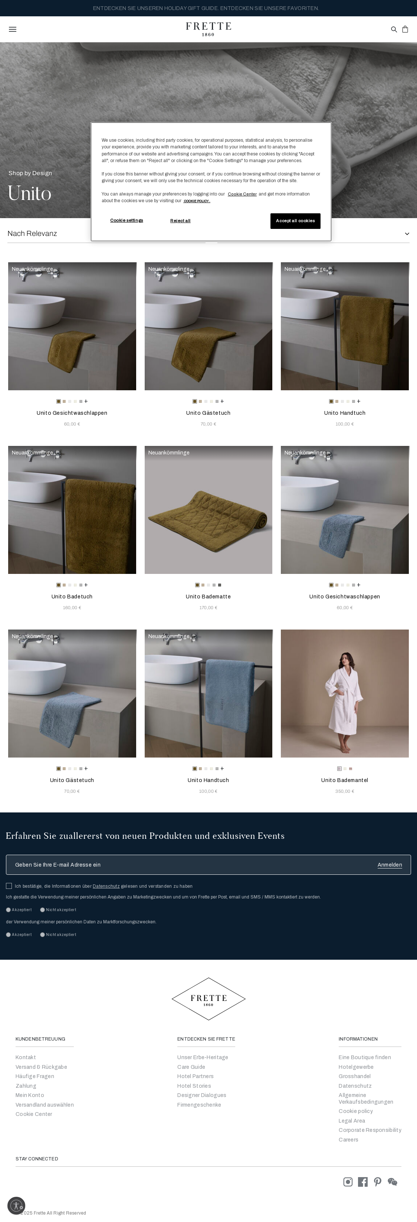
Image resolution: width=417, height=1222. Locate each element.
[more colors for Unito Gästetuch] (222, 401)
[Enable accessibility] (16, 1206)
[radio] (64, 401)
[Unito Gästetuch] (209, 326)
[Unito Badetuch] (72, 510)
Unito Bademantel (344, 780)
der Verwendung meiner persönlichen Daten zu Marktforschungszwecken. (81, 921)
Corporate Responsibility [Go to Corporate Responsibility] (370, 1130)
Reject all (180, 221)
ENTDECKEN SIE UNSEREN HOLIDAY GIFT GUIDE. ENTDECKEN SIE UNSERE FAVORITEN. (206, 8)
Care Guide (191, 1067)
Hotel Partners (195, 1076)
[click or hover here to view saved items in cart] (405, 28)
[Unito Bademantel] (345, 694)
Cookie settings (126, 220)
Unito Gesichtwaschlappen (72, 413)
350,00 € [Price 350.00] (344, 791)
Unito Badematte (208, 596)
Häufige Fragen (35, 1076)
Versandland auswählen (45, 1105)
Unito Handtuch (344, 413)
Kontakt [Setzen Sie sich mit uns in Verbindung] (26, 1057)
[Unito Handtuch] (345, 326)
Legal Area (352, 1121)
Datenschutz (106, 886)
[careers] (348, 1140)
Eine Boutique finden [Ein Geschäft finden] (365, 1057)
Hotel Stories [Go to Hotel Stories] (194, 1086)
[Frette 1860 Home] (208, 29)
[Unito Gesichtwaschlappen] (72, 326)
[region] (211, 182)
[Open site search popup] (393, 30)
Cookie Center (34, 1114)
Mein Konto (30, 1095)
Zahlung (26, 1086)
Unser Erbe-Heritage (202, 1057)
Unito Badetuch (72, 596)
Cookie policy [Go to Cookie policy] (356, 1111)
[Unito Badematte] (209, 510)
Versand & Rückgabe (41, 1067)
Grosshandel (355, 1076)
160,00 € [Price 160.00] (72, 607)
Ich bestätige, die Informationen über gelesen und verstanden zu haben (104, 886)
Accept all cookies (295, 221)
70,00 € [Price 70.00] (208, 424)
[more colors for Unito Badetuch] (86, 584)
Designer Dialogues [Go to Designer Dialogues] (201, 1095)
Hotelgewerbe (356, 1067)
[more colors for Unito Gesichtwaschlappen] (86, 401)
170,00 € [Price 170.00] (209, 607)
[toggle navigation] (12, 29)
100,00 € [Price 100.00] (345, 424)
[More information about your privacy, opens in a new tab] (196, 200)
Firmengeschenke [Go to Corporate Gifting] (199, 1105)
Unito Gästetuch (208, 413)
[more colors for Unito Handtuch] (359, 401)
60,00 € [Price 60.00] (72, 424)
